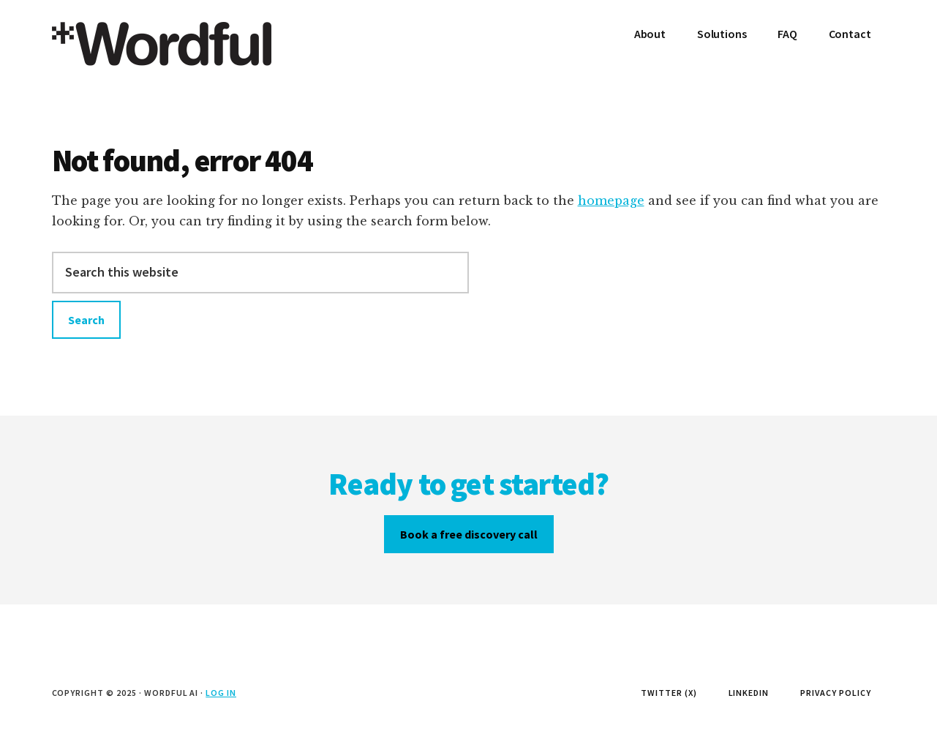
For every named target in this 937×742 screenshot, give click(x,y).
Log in (221, 692)
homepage (611, 200)
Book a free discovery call (469, 534)
